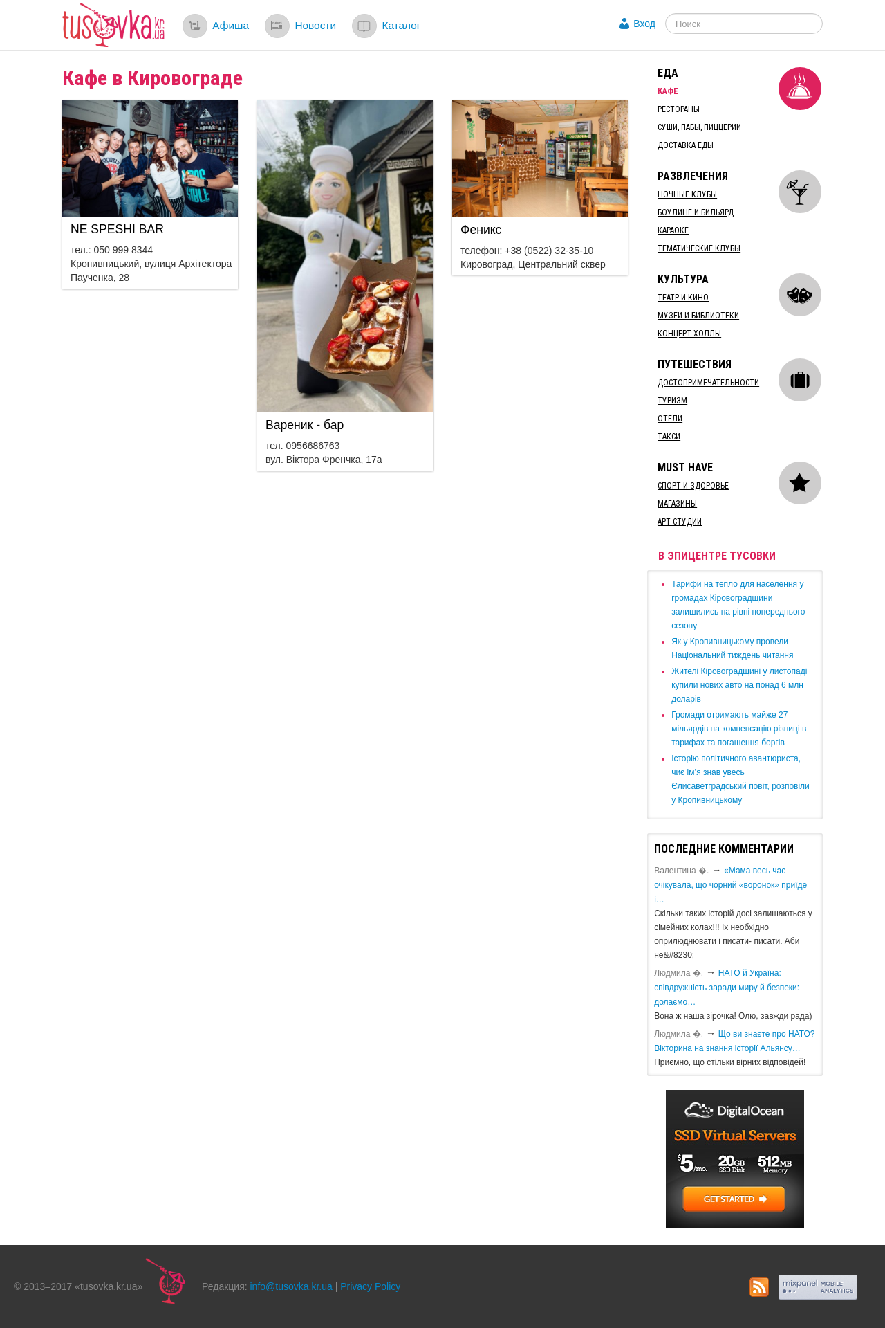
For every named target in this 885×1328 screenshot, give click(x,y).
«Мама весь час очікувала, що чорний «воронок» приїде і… (730, 885)
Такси (669, 437)
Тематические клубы (699, 248)
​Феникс (480, 230)
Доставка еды (686, 145)
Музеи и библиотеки (698, 315)
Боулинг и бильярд (696, 212)
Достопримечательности (708, 383)
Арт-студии (680, 522)
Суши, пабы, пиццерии (699, 127)
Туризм (672, 401)
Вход (644, 23)
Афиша (230, 25)
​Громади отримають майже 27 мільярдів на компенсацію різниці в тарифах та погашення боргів (738, 728)
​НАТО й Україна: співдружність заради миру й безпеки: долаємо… (726, 987)
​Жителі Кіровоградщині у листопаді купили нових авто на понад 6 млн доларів (739, 685)
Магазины (677, 504)
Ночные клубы (687, 194)
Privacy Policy (370, 1286)
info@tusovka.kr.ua (291, 1286)
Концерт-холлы (689, 333)
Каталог (401, 25)
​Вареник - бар (305, 425)
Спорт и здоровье (693, 486)
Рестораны (679, 109)
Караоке (673, 230)
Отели (670, 419)
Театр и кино (683, 297)
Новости (315, 25)
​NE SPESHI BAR (117, 229)
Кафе (668, 91)
